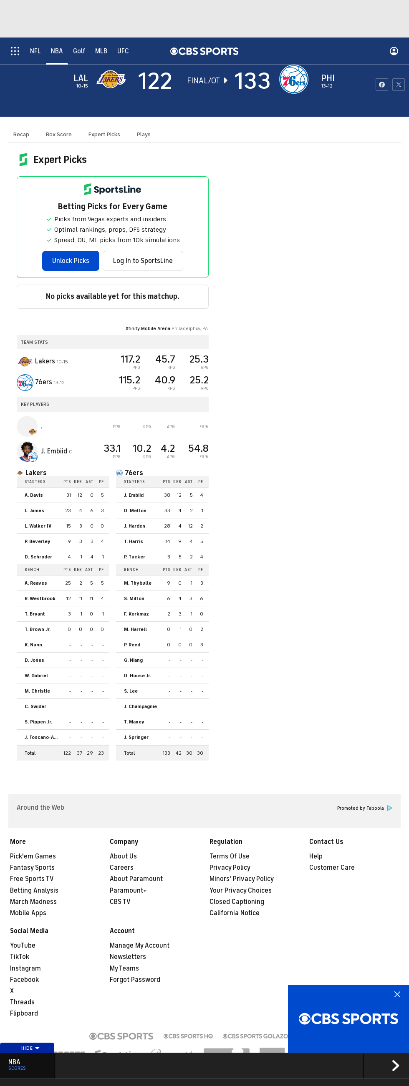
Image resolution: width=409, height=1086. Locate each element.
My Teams (124, 968)
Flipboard (24, 1013)
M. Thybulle (137, 583)
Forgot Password (135, 980)
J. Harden (134, 525)
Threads (22, 1002)
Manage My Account (139, 945)
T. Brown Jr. (37, 629)
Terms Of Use (230, 856)
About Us (123, 856)
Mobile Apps (28, 913)
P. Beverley (37, 541)
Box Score (59, 134)
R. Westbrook (40, 598)
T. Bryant (35, 613)
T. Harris (133, 541)
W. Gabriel (36, 675)
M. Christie (37, 690)
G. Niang (133, 660)
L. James (34, 510)
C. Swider (35, 706)
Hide (30, 1048)
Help (316, 856)
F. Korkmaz (136, 613)
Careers (122, 867)
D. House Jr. (137, 675)
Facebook (24, 980)
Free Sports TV (32, 879)
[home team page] (296, 79)
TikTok (19, 957)
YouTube (22, 945)
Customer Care (332, 867)
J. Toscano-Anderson (43, 737)
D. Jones (34, 660)
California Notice (235, 913)
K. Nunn (33, 644)
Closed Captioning (237, 902)
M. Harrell (135, 629)
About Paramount (136, 879)
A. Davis (34, 495)
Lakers (36, 473)
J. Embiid (134, 495)
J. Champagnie (140, 706)
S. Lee (131, 690)
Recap (21, 134)
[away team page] (113, 79)
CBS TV (120, 902)
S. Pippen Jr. (38, 721)
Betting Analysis (34, 890)
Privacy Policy (230, 867)
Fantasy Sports (32, 867)
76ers (134, 473)
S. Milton (134, 598)
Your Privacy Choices (241, 890)
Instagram (25, 968)
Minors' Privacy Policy (242, 879)
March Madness (33, 902)
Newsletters (128, 957)
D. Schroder (38, 556)
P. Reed (132, 644)
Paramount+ (128, 890)
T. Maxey (134, 721)
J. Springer (136, 737)
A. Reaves (36, 583)
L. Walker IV (38, 525)
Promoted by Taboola (364, 808)
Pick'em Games (33, 856)
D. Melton (135, 510)
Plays (144, 134)
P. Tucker (134, 556)
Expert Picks (104, 134)
